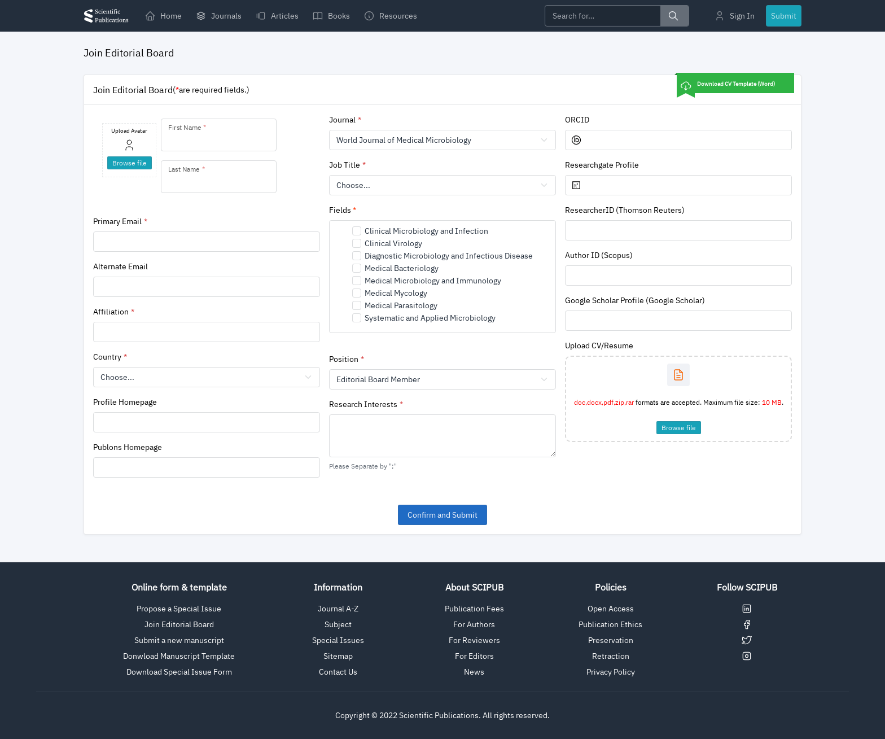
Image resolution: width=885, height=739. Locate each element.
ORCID (577, 120)
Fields (342, 210)
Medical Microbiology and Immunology (433, 281)
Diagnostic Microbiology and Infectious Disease (449, 256)
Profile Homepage (125, 402)
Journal (342, 120)
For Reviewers (474, 640)
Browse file (678, 427)
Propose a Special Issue (179, 609)
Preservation (610, 640)
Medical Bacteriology (402, 268)
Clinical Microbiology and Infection (426, 231)
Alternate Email (120, 266)
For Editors (474, 656)
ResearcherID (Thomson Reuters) (625, 210)
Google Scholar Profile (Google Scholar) (635, 300)
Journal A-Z (338, 609)
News (474, 672)
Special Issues (338, 640)
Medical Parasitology (401, 305)
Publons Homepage (127, 447)
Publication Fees (474, 609)
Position (343, 359)
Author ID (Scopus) (599, 255)
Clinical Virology (393, 243)
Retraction (610, 656)
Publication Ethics (610, 624)
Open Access (611, 609)
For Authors (474, 624)
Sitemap (338, 656)
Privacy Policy (610, 672)
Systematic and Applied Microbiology (430, 318)
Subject (338, 624)
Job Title (344, 165)
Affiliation (111, 312)
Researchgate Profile (602, 165)
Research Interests (363, 404)
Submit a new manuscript (179, 640)
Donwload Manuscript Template (179, 656)
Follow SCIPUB (747, 587)
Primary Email (117, 221)
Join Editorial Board (179, 624)
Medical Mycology (396, 293)
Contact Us (338, 672)
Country (107, 357)
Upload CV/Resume (599, 345)
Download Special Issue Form (179, 672)
